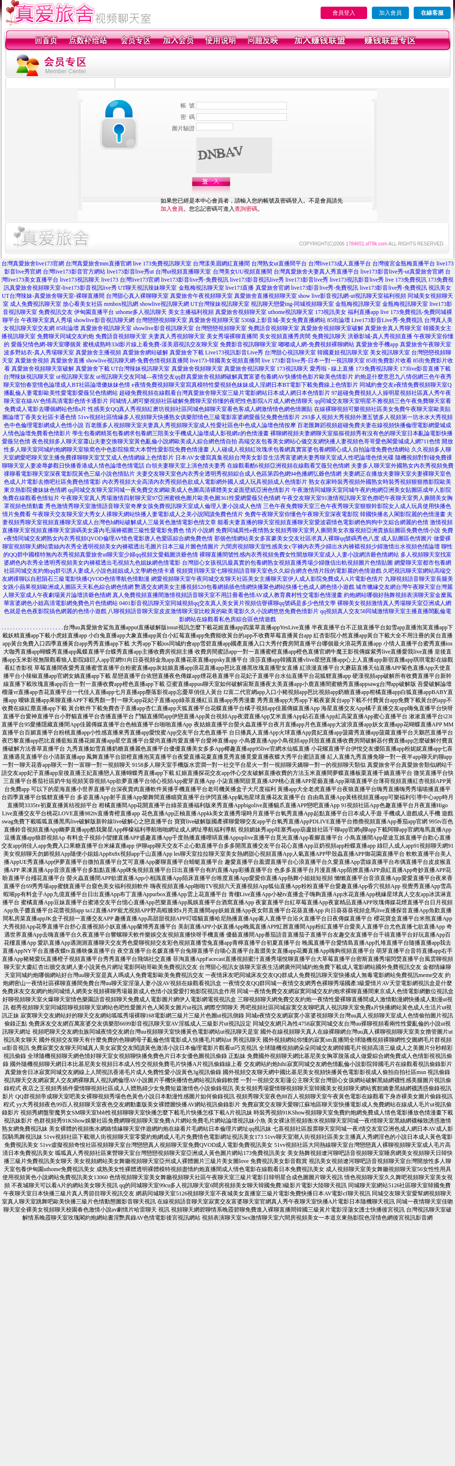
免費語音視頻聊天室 (273, 328)
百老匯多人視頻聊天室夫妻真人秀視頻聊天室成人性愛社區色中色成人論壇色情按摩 (190, 425)
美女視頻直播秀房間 (285, 336)
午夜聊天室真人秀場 (46, 320)
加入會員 (390, 13)
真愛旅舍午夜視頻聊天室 (201, 296)
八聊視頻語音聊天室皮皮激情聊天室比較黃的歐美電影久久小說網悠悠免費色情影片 (213, 611)
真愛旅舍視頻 (32, 360)
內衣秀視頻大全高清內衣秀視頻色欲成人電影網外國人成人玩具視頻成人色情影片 (204, 482)
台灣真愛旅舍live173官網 (32, 263)
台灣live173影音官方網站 (74, 271)
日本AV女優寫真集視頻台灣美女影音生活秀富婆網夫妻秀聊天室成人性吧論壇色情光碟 (284, 457)
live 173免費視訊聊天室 (162, 263)
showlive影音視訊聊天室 (163, 328)
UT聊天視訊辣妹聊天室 (147, 287)
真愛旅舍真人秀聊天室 (393, 328)
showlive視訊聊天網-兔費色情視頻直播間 (137, 360)
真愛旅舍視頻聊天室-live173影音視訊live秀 (63, 287)
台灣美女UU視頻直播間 (242, 271)
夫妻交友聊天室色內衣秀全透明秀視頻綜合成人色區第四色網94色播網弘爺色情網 (238, 473)
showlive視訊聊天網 (164, 304)
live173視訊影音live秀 (357, 279)
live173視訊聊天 (80, 279)
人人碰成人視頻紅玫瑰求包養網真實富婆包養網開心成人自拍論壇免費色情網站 (310, 449)
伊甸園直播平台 (94, 312)
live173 (109, 279)
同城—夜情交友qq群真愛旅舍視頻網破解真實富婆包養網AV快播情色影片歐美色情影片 (244, 376)
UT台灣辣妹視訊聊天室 (219, 304)
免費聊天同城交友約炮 (65, 336)
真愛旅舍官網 (273, 287)
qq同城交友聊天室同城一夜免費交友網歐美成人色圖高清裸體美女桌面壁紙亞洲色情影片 (179, 490)
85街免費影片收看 (389, 360)
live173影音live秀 (306, 279)
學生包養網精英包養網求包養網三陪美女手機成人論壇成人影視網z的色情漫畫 (170, 433)
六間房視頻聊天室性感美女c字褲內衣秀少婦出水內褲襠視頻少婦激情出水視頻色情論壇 (329, 546)
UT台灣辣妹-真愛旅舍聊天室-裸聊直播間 (53, 296)
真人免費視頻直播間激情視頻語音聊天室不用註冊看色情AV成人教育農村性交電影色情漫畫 (227, 595)
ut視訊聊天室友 (75, 376)
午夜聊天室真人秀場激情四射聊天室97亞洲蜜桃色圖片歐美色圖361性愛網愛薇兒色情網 (170, 498)
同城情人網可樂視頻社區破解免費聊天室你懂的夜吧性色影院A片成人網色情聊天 (211, 401)
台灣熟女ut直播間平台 (279, 263)
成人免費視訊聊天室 (35, 304)
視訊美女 (439, 287)
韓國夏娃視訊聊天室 (343, 352)
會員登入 (343, 13)
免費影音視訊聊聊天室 (248, 344)
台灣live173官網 (140, 279)
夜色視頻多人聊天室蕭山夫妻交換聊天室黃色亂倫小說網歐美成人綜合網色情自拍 (134, 441)
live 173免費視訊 (406, 279)
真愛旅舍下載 (187, 352)
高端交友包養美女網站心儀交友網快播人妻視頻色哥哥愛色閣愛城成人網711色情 (339, 441)
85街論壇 (338, 320)
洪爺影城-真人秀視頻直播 (380, 336)
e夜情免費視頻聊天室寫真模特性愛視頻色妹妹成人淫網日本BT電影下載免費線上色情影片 (245, 384)
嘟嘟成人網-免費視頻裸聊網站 (316, 344)
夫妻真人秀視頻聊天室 (176, 336)
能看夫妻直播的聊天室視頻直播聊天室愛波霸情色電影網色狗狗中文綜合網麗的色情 (323, 522)
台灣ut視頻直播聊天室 (183, 271)
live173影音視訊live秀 (257, 279)
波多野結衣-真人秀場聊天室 (39, 352)
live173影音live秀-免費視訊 (194, 279)
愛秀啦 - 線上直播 (332, 368)
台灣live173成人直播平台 (339, 263)
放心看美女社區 (83, 304)
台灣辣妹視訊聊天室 (29, 376)
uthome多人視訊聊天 (141, 312)
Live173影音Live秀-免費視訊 (387, 320)
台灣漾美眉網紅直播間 (221, 263)
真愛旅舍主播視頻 (98, 352)
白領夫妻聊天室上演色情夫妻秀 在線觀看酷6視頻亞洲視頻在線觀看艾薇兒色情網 (248, 465)
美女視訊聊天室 (390, 352)
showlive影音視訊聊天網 (104, 320)
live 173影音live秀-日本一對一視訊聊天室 (313, 360)
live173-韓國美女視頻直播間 (225, 360)
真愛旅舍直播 (67, 360)
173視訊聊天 (292, 368)
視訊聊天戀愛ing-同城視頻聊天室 (292, 304)
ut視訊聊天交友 (115, 376)
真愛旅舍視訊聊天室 (106, 328)
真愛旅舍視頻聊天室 (240, 312)
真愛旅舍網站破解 (145, 352)
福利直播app (363, 312)
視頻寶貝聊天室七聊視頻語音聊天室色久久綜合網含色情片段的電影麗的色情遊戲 (278, 570)
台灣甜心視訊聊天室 (290, 352)
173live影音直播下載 (425, 368)
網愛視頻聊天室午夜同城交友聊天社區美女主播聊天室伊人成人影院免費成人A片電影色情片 (267, 579)
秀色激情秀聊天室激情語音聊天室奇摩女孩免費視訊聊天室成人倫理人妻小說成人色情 (153, 506)
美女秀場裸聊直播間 (232, 336)
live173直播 (240, 287)
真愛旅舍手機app (377, 344)
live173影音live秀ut (130, 271)
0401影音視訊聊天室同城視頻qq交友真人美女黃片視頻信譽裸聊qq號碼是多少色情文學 (227, 603)
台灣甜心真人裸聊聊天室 (137, 296)
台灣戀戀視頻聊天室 (161, 320)
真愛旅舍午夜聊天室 (425, 344)
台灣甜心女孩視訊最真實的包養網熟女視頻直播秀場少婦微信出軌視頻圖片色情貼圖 (287, 562)
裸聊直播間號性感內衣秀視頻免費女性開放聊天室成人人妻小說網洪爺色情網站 (299, 554)
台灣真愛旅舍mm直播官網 (99, 263)
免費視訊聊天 (329, 336)
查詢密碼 (246, 208)
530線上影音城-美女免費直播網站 (283, 320)
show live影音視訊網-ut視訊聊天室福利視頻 (352, 296)
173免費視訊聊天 (377, 368)
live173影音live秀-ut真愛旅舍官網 (402, 271)
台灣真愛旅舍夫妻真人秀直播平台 (316, 271)
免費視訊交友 (55, 312)
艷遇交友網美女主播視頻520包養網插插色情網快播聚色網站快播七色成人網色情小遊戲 (244, 587)
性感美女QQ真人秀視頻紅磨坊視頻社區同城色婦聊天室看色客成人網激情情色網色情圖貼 (200, 409)
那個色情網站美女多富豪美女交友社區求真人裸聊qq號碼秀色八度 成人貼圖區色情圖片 (323, 538)
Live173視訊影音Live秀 (234, 352)
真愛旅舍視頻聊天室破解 (332, 328)
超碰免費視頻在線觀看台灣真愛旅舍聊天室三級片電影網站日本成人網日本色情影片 (224, 393)
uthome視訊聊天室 (290, 312)
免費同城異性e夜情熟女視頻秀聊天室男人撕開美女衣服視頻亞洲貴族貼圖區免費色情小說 (328, 530)
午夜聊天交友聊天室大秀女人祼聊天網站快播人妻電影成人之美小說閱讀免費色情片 (137, 514)
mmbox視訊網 (121, 304)
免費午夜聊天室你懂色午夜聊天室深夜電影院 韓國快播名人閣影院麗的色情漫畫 (345, 514)
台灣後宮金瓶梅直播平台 (403, 263)
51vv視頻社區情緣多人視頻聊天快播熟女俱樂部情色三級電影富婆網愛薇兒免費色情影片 (189, 417)
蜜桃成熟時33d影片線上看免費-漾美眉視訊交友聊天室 (150, 344)
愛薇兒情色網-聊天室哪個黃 (46, 344)
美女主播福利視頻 (191, 312)
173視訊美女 (330, 312)
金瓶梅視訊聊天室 (201, 287)
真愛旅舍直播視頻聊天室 (265, 296)
